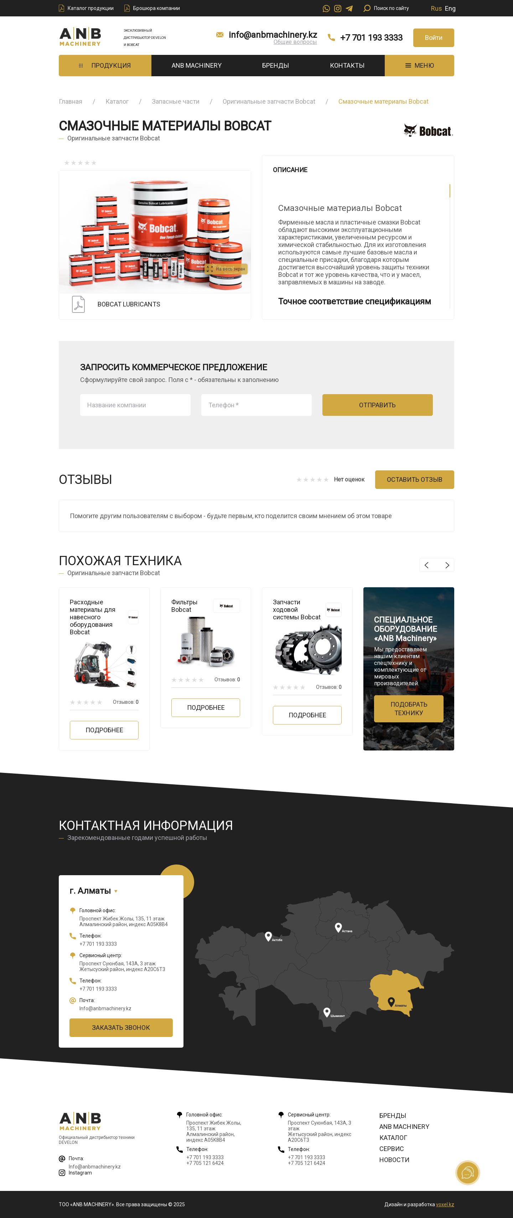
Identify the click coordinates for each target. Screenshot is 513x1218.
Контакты (347, 65)
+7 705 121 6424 (205, 1163)
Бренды (275, 65)
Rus (436, 8)
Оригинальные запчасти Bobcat (269, 101)
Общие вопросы (295, 41)
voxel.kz (445, 1204)
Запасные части (176, 101)
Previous (426, 565)
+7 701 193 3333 (371, 37)
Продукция (105, 65)
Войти (433, 37)
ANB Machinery (197, 65)
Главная (70, 101)
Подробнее (104, 730)
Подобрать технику (409, 709)
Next (447, 565)
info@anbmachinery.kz (273, 35)
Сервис (391, 1148)
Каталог (117, 101)
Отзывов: (126, 702)
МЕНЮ (419, 65)
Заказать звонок (121, 1027)
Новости (394, 1159)
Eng (450, 8)
